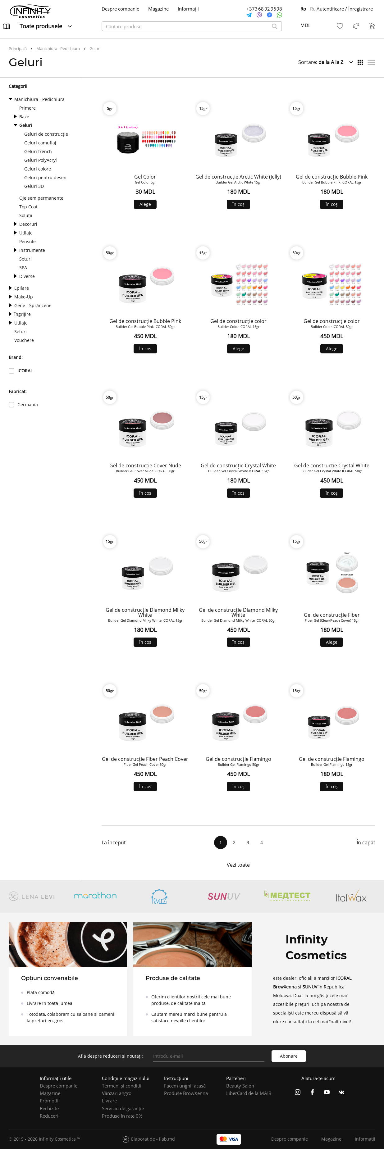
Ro (303, 9)
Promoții (49, 1100)
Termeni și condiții (121, 1086)
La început (114, 842)
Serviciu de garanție (123, 1108)
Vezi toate (238, 864)
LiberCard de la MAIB (249, 1093)
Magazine (158, 9)
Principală (18, 48)
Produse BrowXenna (186, 1093)
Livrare (109, 1100)
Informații (188, 9)
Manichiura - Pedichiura (58, 48)
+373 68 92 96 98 (264, 8)
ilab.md (167, 1139)
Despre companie (120, 9)
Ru (313, 9)
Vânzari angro (116, 1093)
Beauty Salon (240, 1086)
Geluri (94, 48)
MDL (305, 25)
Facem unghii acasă (185, 1086)
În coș (238, 204)
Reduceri (49, 1116)
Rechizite (49, 1108)
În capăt (366, 842)
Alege (145, 204)
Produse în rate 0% (122, 1116)
